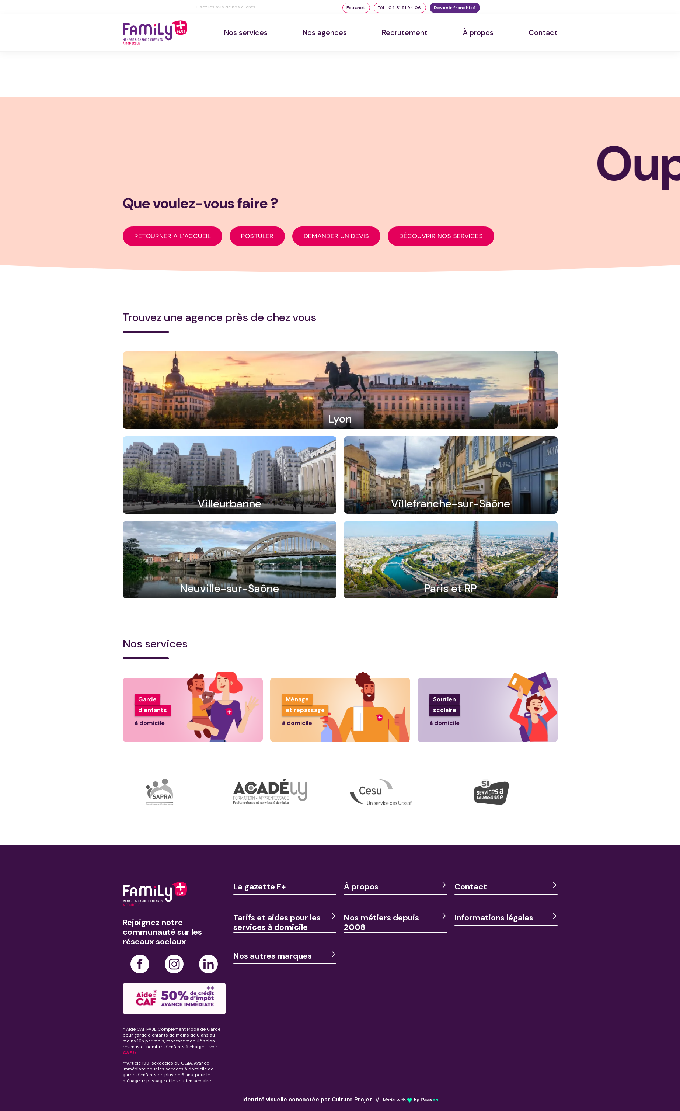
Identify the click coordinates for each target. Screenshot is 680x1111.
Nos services (246, 32)
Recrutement (405, 32)
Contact (543, 32)
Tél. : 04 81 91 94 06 (400, 8)
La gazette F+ (259, 886)
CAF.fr (130, 1053)
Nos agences (325, 32)
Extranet (356, 8)
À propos (478, 32)
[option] (178, 803)
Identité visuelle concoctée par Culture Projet (307, 1099)
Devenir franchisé (455, 8)
